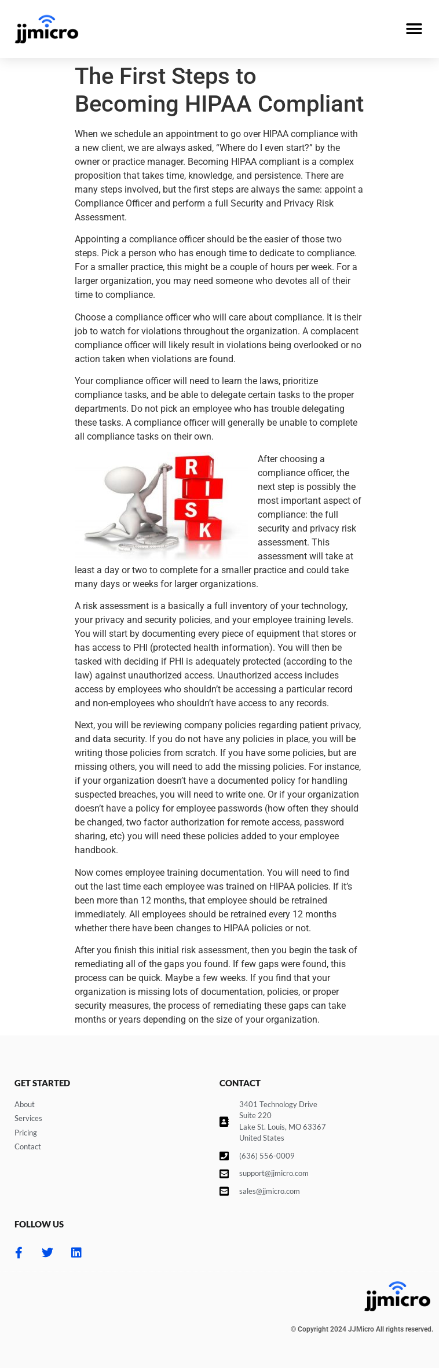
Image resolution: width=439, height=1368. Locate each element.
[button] (414, 29)
